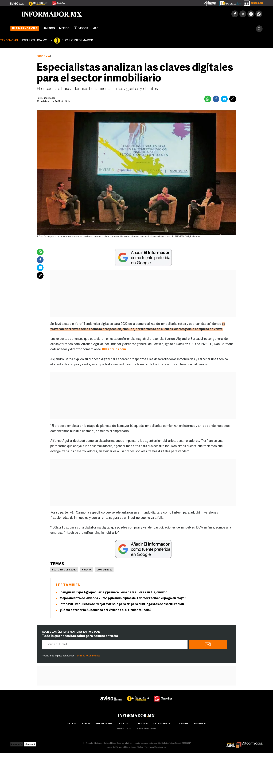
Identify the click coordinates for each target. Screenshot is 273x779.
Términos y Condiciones (87, 656)
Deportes (123, 724)
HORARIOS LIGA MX (34, 40)
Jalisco (49, 28)
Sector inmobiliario (64, 570)
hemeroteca (123, 729)
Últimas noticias (24, 28)
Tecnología (141, 724)
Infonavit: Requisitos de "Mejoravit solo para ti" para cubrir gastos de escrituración (122, 604)
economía (200, 724)
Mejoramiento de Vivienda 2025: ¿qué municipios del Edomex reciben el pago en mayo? (123, 598)
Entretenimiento (163, 724)
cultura (183, 724)
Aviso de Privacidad (116, 747)
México (64, 28)
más (98, 28)
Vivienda (86, 570)
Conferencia (104, 570)
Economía (43, 56)
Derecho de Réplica (134, 747)
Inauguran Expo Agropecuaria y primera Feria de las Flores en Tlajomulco (113, 592)
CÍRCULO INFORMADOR (77, 40)
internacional (104, 724)
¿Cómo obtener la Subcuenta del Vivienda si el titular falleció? (105, 610)
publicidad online (146, 729)
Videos (81, 28)
